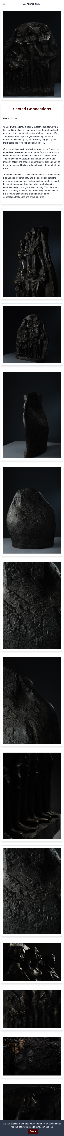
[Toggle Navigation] (3, 4)
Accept (33, 1131)
